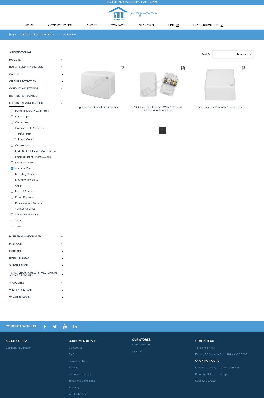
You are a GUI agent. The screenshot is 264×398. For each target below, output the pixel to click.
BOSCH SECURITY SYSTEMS (26, 67)
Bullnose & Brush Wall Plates (32, 110)
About (92, 25)
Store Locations (141, 344)
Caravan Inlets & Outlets (29, 128)
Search (146, 25)
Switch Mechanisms (26, 214)
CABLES (14, 74)
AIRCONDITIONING (20, 52)
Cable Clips (22, 116)
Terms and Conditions (82, 380)
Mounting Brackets (26, 180)
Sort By (206, 54)
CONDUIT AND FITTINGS (23, 88)
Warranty (74, 387)
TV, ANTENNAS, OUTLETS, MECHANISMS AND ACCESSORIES (33, 274)
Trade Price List (208, 25)
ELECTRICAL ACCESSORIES (37, 34)
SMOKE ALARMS (19, 258)
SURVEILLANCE (18, 265)
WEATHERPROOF (19, 297)
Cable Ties (21, 122)
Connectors (22, 145)
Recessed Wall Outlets (28, 203)
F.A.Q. (72, 354)
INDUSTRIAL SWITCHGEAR (25, 236)
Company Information (18, 347)
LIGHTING (15, 251)
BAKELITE (15, 59)
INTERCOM (15, 243)
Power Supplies (24, 197)
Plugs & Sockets (25, 191)
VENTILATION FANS (20, 290)
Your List (137, 351)
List (173, 25)
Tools (18, 226)
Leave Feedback (78, 361)
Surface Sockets (25, 208)
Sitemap (73, 367)
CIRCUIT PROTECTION (22, 81)
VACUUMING (16, 282)
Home (29, 25)
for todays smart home (131, 13)
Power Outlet (26, 139)
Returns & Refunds (80, 374)
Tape (18, 220)
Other (18, 185)
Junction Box (68, 34)
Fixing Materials (24, 162)
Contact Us (75, 347)
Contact (118, 25)
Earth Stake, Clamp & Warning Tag (35, 151)
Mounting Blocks (25, 174)
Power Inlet (24, 133)
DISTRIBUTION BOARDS (23, 96)
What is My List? (78, 394)
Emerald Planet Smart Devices (33, 157)
